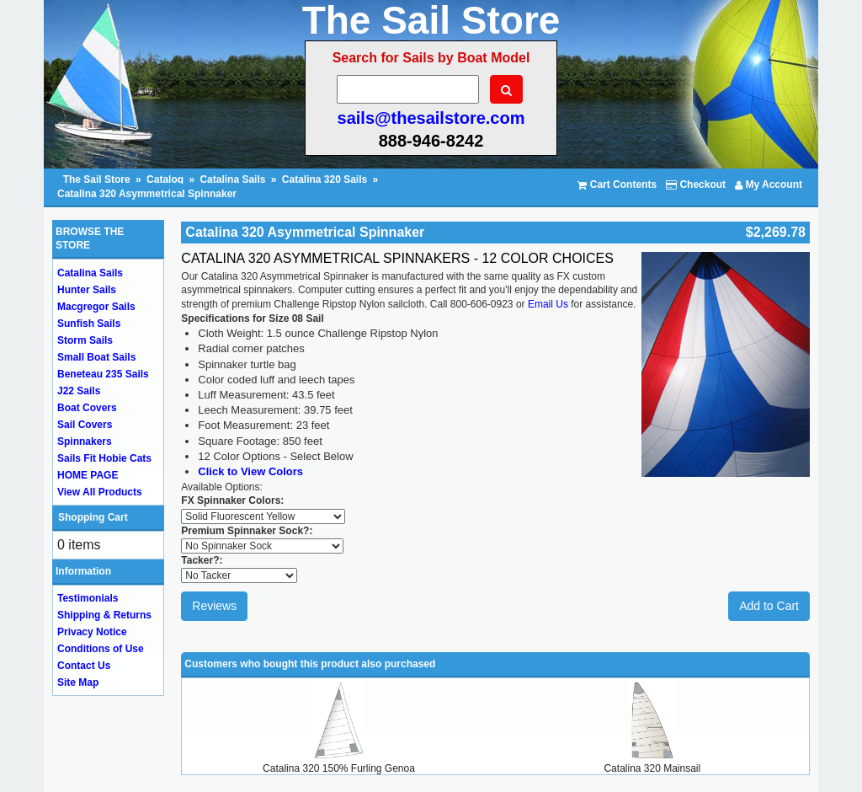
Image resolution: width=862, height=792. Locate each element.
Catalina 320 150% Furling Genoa (339, 768)
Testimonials (87, 598)
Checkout (696, 184)
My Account (768, 184)
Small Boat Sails (96, 357)
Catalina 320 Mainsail (652, 768)
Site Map (77, 682)
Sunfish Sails (88, 323)
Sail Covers (84, 425)
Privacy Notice (92, 632)
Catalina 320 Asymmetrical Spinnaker (147, 194)
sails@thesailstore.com (431, 118)
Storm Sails (85, 340)
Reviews (214, 606)
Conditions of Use (100, 649)
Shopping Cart (93, 517)
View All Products (99, 492)
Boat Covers (87, 408)
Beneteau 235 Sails (103, 374)
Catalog (165, 179)
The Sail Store (98, 179)
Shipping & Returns (104, 615)
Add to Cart (769, 606)
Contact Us (83, 666)
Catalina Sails (232, 179)
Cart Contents (617, 184)
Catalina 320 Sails (324, 179)
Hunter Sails (86, 290)
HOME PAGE (87, 475)
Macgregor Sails (96, 307)
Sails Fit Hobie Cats (104, 458)
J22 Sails (78, 391)
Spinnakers (84, 441)
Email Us (548, 304)
